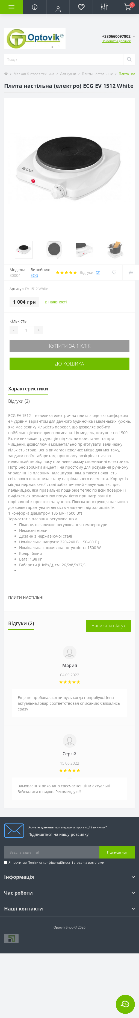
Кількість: (19, 321)
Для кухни (68, 73)
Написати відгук (108, 626)
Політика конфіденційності (49, 862)
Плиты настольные (97, 73)
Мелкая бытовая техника (34, 73)
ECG (34, 275)
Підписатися (117, 852)
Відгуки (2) (19, 401)
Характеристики (28, 388)
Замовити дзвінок (116, 41)
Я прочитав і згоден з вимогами (56, 862)
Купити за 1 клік (69, 346)
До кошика (69, 363)
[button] (58, 9)
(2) (98, 272)
